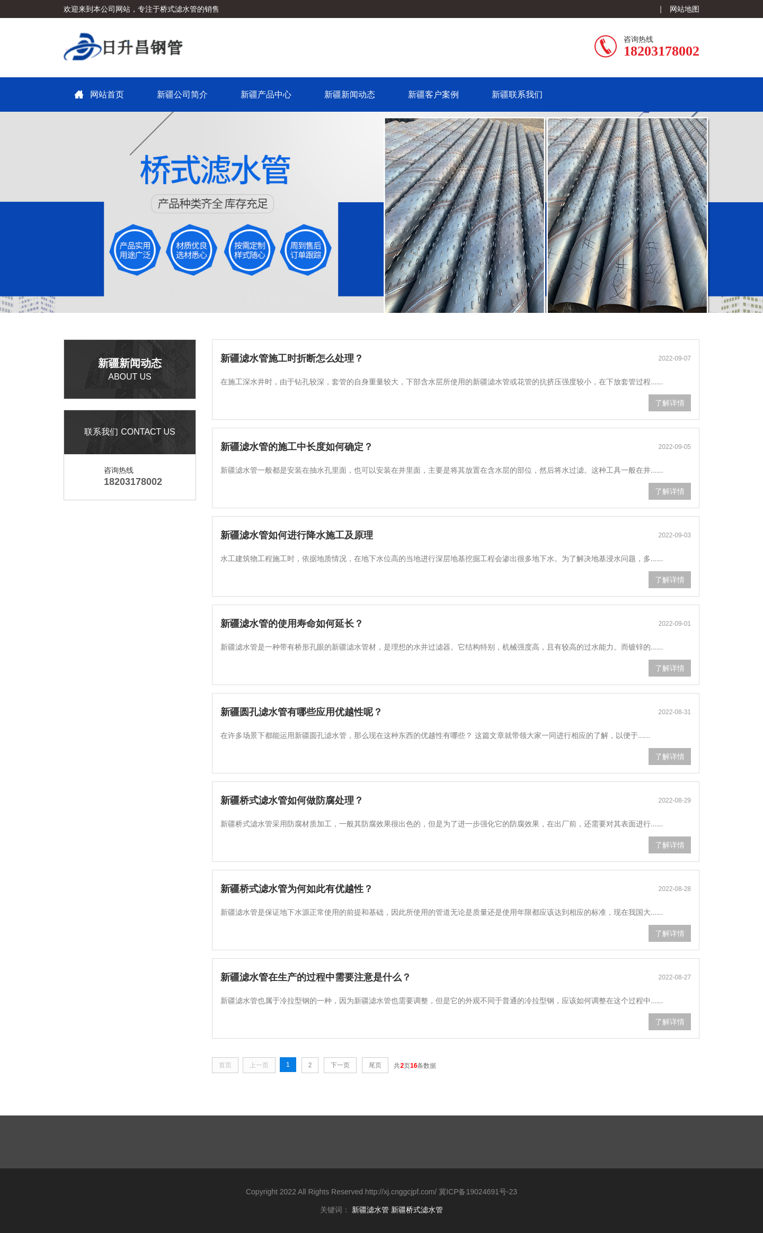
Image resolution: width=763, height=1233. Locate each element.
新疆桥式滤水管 (417, 1209)
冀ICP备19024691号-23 (478, 1191)
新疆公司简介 (182, 94)
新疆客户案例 (433, 94)
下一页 (340, 1065)
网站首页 (107, 94)
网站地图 (684, 9)
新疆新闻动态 (349, 94)
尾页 (375, 1065)
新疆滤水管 (370, 1209)
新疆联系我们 (517, 94)
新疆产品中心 (266, 94)
